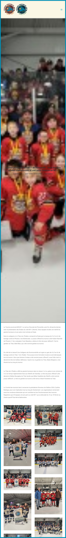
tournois (50, 172)
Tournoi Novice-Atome (35, 172)
